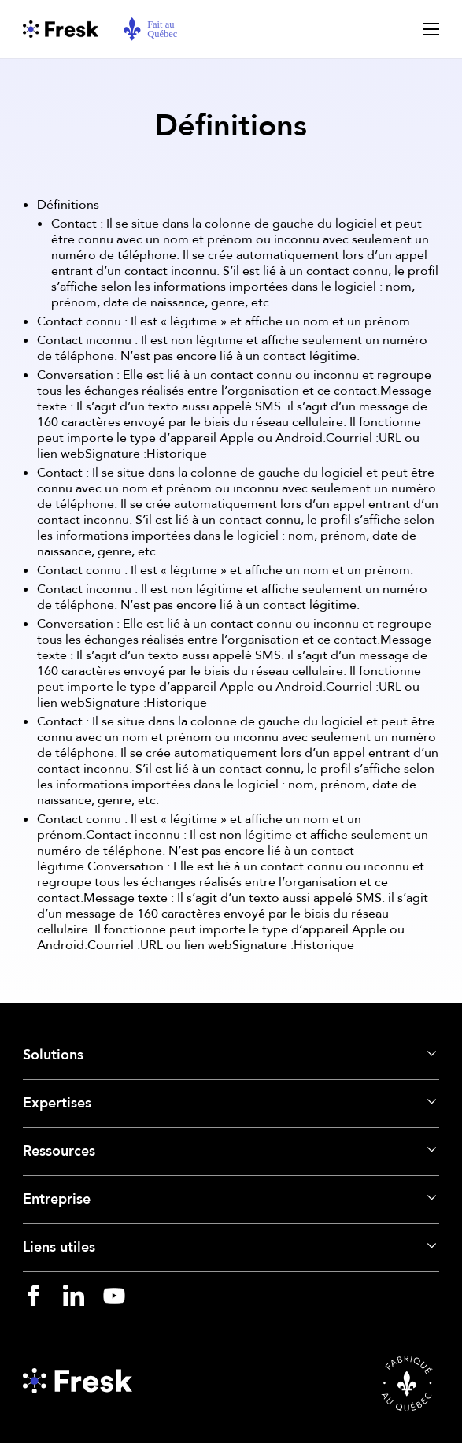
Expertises (57, 1103)
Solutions (53, 1055)
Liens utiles (59, 1247)
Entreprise (57, 1199)
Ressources (59, 1151)
